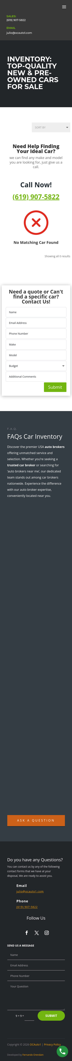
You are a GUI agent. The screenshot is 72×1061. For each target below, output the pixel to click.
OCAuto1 (35, 1044)
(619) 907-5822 (16, 20)
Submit (55, 387)
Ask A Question (36, 820)
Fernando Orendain (33, 1054)
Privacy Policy (52, 1044)
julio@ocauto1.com (19, 33)
